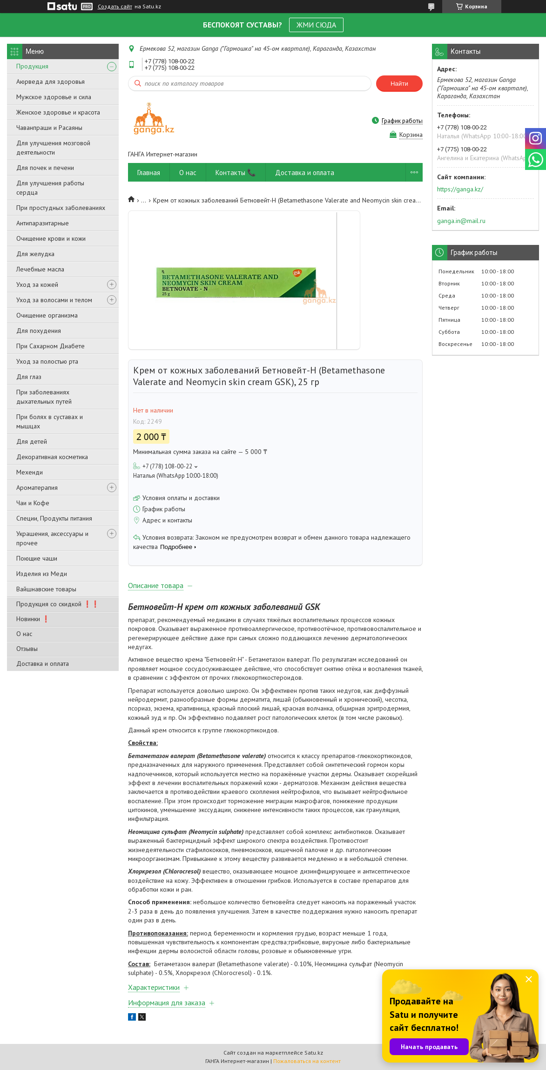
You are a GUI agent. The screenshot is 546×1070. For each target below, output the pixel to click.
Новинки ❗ (33, 619)
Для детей (31, 441)
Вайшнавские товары (46, 589)
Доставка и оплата (42, 663)
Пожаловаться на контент (307, 1060)
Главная (148, 172)
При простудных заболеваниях (60, 207)
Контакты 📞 (236, 172)
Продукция (32, 66)
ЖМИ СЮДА (316, 24)
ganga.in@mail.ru (461, 221)
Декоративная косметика (52, 457)
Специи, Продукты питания (54, 518)
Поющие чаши (36, 558)
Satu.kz (313, 1052)
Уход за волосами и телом (54, 300)
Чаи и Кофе (32, 503)
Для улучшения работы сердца (50, 187)
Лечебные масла (40, 269)
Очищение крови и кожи (51, 238)
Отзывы (27, 648)
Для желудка (35, 254)
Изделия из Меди (41, 573)
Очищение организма (47, 315)
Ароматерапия (37, 487)
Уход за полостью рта (47, 361)
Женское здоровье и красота (58, 112)
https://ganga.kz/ (460, 189)
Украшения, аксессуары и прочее (52, 538)
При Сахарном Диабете (50, 346)
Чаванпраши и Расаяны (49, 127)
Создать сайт (115, 6)
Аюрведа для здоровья (50, 81)
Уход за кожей (37, 284)
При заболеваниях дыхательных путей (44, 397)
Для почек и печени (45, 167)
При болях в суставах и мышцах (49, 421)
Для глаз (28, 376)
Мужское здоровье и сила (53, 97)
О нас (24, 634)
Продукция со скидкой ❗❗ (57, 604)
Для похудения (38, 330)
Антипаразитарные (42, 223)
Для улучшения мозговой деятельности (53, 147)
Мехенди (29, 472)
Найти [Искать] (399, 83)
